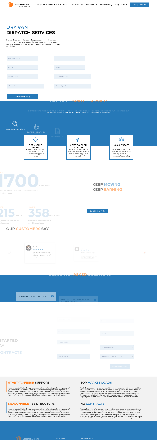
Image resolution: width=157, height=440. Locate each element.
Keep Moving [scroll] (106, 5)
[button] (26, 77)
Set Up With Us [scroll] (139, 5)
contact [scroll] (125, 5)
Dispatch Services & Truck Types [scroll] (52, 5)
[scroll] (19, 5)
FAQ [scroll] (117, 5)
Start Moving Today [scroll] (97, 211)
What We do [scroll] (92, 5)
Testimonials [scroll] (77, 5)
